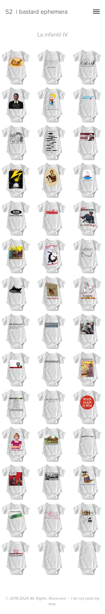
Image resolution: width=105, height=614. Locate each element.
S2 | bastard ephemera (36, 11)
